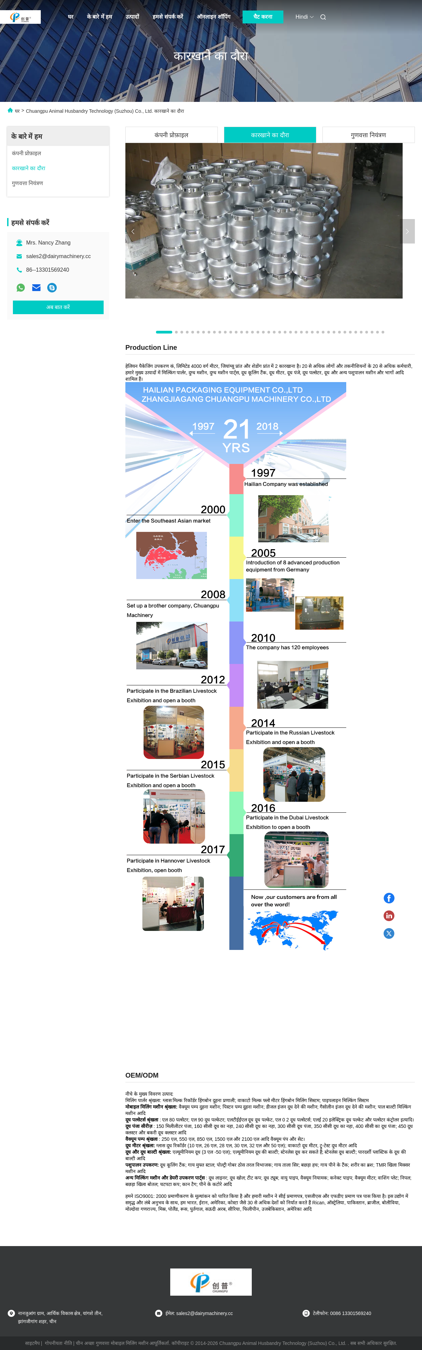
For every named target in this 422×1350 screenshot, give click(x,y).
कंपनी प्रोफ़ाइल (171, 135)
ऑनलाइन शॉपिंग (213, 17)
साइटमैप (32, 1343)
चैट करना (262, 17)
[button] (164, 332)
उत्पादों (132, 17)
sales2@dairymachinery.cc (58, 256)
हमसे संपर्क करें (168, 17)
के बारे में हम (99, 17)
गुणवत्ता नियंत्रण (368, 135)
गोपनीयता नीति (58, 1343)
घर (70, 17)
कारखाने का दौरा (270, 135)
